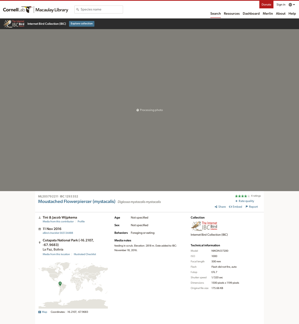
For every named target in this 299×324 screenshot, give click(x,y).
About (280, 13)
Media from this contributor (58, 221)
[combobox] (102, 9)
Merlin (268, 13)
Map (42, 312)
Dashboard (251, 13)
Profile (81, 221)
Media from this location (56, 254)
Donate (266, 4)
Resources (232, 13)
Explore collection (82, 23)
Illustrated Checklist (85, 254)
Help (292, 13)
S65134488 (58, 233)
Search (215, 13)
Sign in (280, 4)
